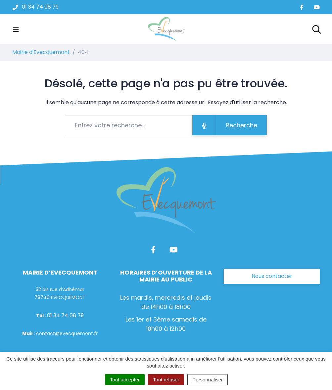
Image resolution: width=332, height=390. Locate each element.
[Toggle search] (316, 29)
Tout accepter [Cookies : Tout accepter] (125, 379)
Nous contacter (272, 276)
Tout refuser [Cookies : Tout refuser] (166, 379)
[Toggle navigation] (15, 29)
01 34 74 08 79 (65, 315)
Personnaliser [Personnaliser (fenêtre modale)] (207, 379)
